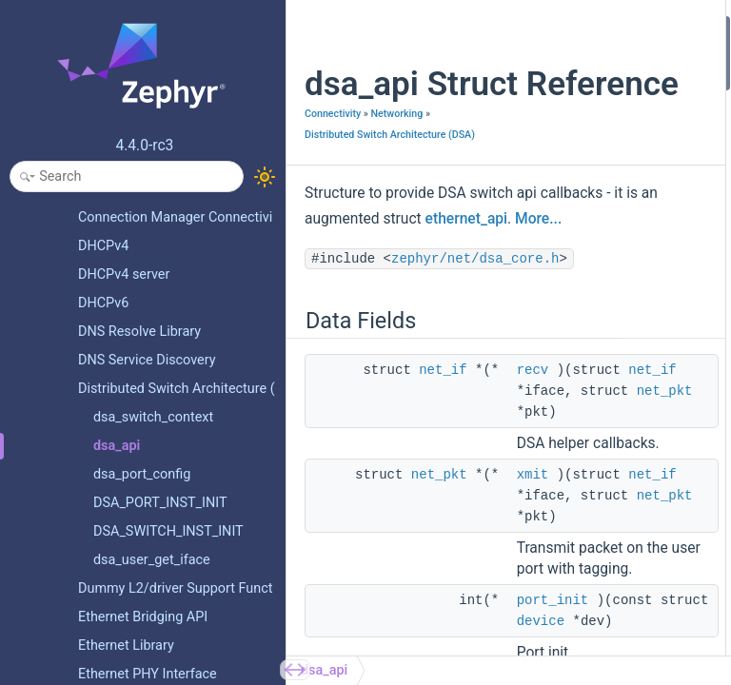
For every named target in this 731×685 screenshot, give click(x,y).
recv (533, 461)
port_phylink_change (666, 129)
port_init (631, 103)
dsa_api (324, 670)
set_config (637, 282)
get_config (638, 308)
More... (417, 284)
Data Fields (625, 27)
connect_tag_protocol (669, 231)
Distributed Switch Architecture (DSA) (390, 174)
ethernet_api (345, 284)
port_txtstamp (648, 180)
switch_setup (645, 206)
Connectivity (333, 153)
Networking (396, 153)
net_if (442, 461)
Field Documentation (652, 358)
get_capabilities (653, 256)
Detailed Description (650, 333)
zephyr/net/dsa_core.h (396, 350)
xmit (533, 566)
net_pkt (439, 566)
